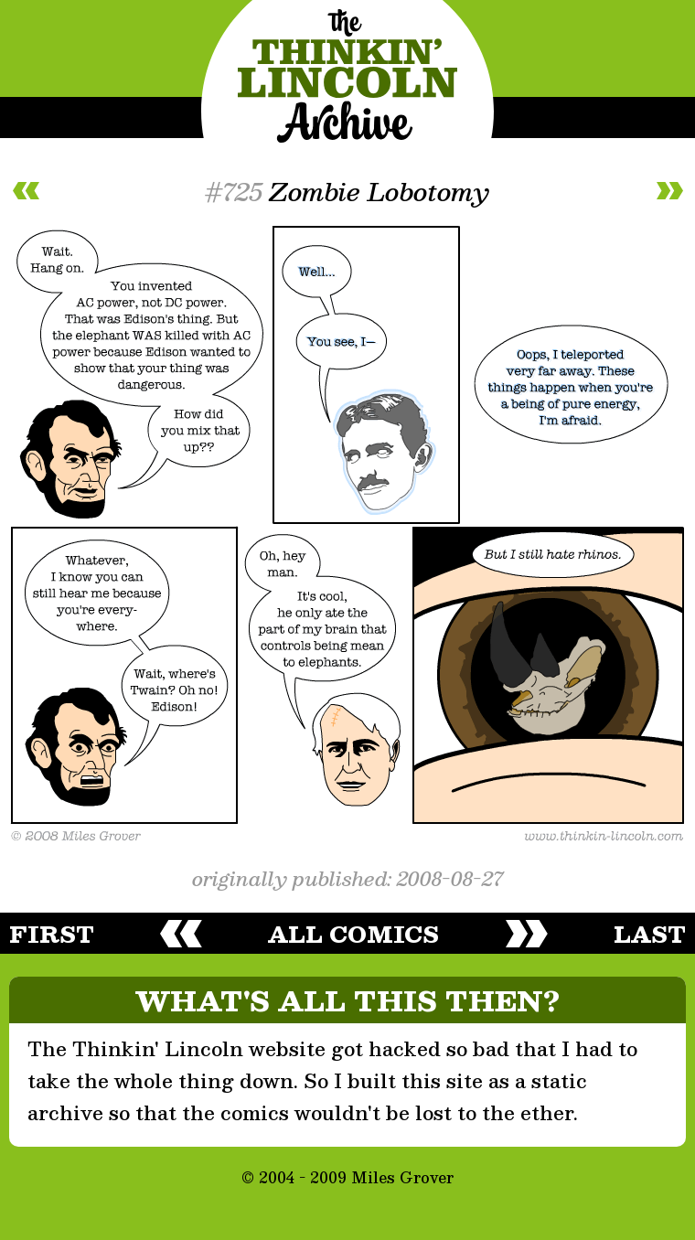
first (51, 933)
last (650, 933)
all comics (353, 933)
